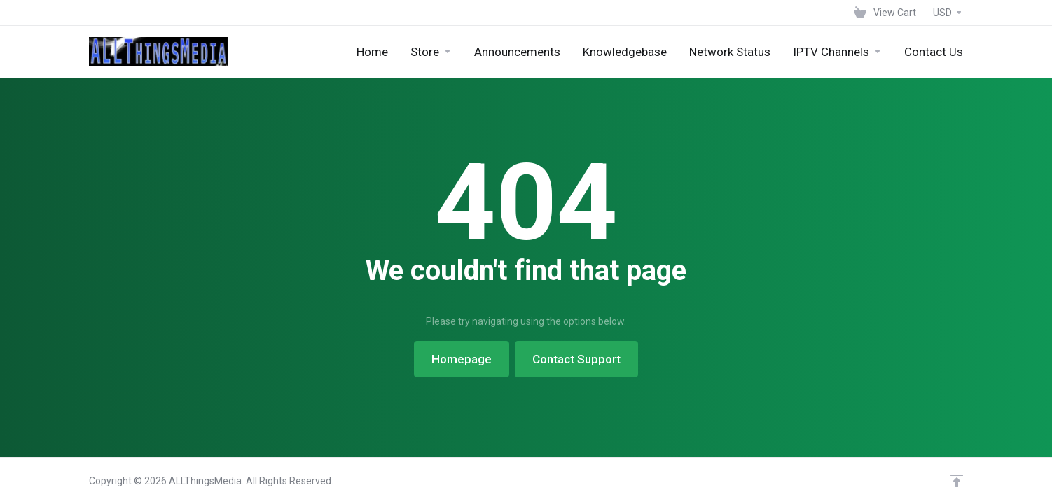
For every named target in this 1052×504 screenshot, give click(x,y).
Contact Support (576, 359)
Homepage (461, 359)
